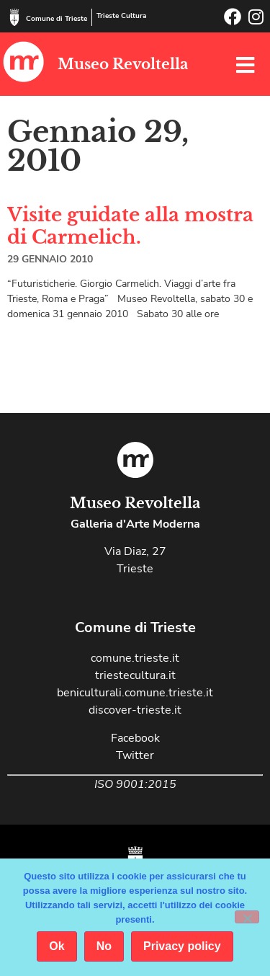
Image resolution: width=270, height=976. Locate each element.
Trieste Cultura (121, 16)
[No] (247, 916)
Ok (56, 946)
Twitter (135, 755)
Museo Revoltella (123, 64)
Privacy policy (182, 946)
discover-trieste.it (135, 710)
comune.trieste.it (135, 658)
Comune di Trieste (56, 19)
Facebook (135, 738)
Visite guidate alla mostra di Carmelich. (130, 226)
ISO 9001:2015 (135, 784)
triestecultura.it (135, 675)
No (104, 946)
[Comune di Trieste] (14, 17)
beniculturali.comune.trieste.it (135, 693)
